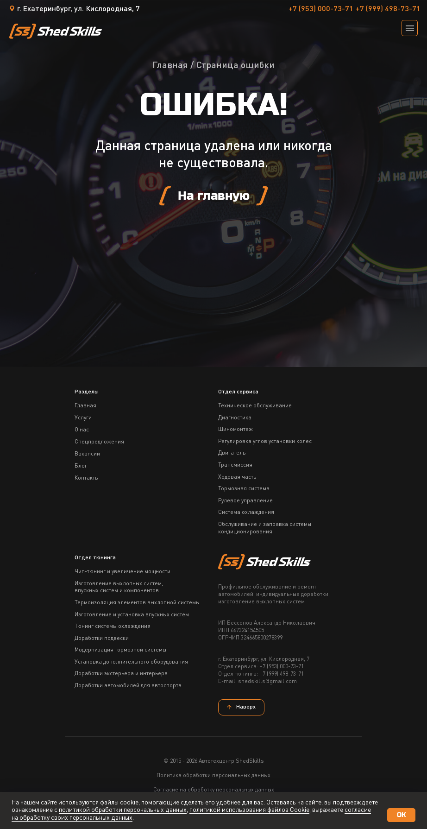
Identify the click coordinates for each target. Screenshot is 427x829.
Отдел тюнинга (95, 558)
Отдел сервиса (238, 392)
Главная (170, 65)
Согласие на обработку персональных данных (213, 790)
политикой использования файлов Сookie (249, 810)
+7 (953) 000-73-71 (321, 9)
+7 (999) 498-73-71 (388, 9)
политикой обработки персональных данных (123, 810)
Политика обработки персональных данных (213, 775)
